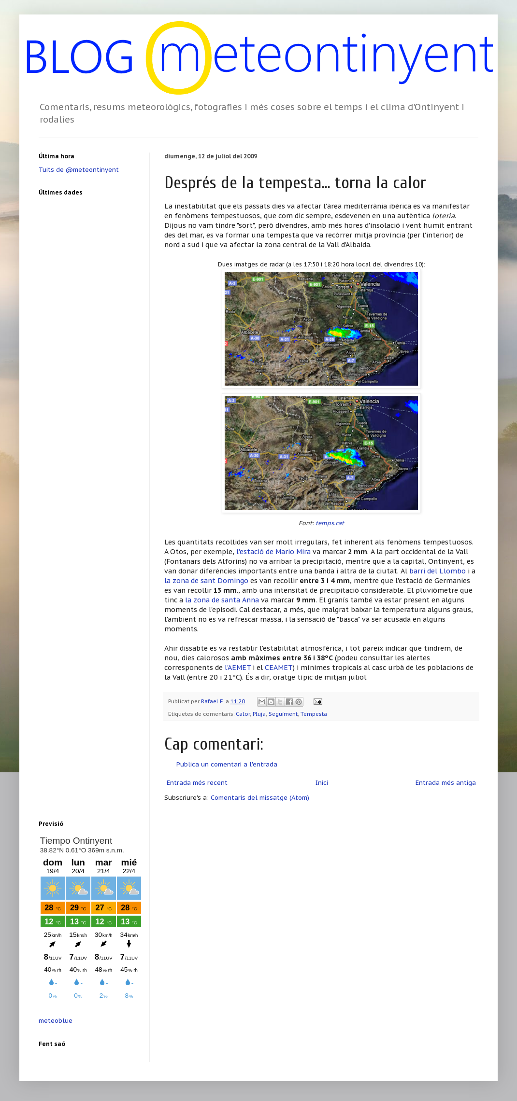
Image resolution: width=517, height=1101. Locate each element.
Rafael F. (213, 701)
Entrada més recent (197, 783)
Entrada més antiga (446, 783)
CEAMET (279, 667)
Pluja (259, 713)
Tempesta (314, 713)
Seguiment (283, 713)
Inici (322, 783)
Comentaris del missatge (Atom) (260, 798)
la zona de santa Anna (222, 599)
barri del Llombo (437, 570)
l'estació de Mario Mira (273, 551)
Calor (243, 713)
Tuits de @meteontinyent (79, 170)
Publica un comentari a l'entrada (226, 764)
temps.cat (330, 523)
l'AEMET (238, 667)
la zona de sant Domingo (207, 580)
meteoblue (55, 1021)
